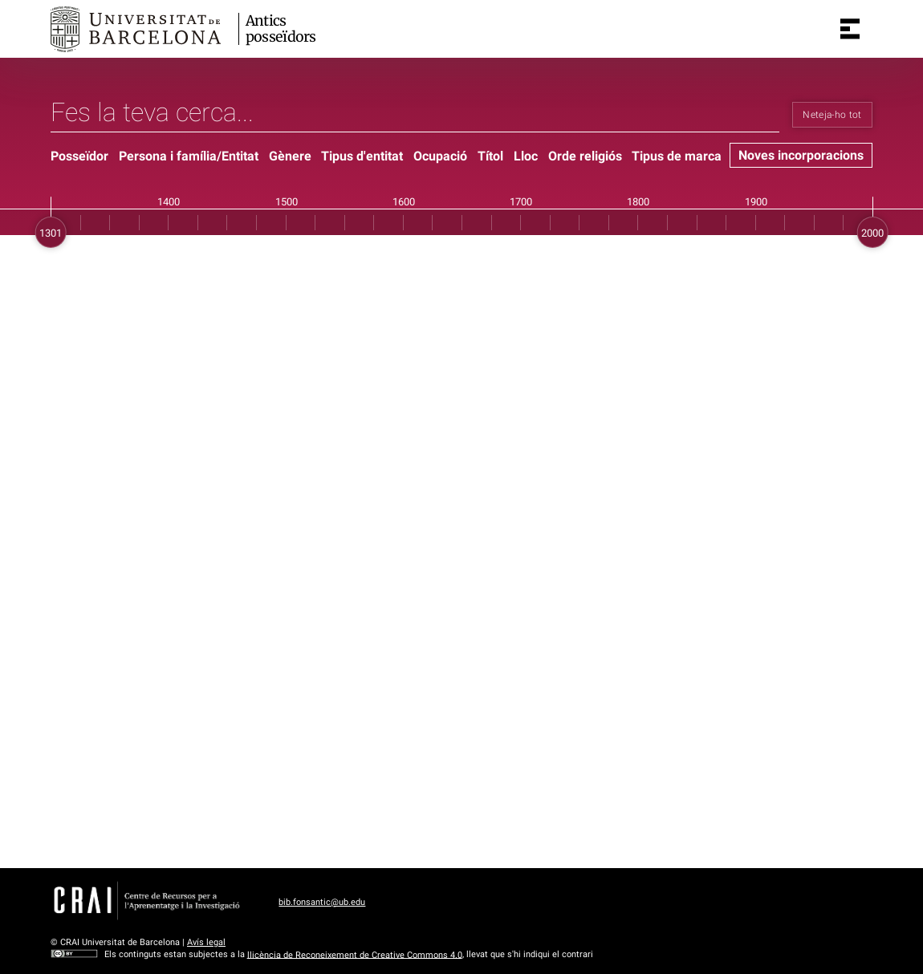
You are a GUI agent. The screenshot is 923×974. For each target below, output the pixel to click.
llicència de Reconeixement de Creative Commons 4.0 (354, 954)
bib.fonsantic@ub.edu (322, 902)
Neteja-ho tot (832, 114)
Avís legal (206, 942)
